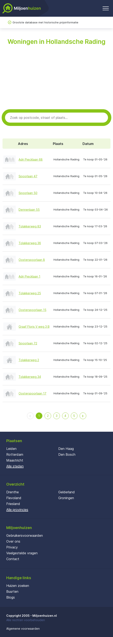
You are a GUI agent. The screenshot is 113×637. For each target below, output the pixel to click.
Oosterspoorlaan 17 (32, 393)
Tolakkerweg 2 (29, 360)
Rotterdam (14, 454)
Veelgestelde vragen (22, 553)
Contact (12, 559)
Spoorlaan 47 (28, 176)
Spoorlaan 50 (28, 193)
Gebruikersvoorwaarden (24, 535)
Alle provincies (17, 510)
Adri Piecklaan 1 (29, 276)
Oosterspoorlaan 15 (32, 310)
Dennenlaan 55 (29, 209)
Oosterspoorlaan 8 (32, 259)
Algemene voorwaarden (23, 628)
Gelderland (66, 492)
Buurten (12, 591)
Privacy (12, 547)
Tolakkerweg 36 (30, 243)
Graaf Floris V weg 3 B (34, 326)
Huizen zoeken (17, 586)
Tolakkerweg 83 (30, 226)
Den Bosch (66, 454)
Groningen (66, 498)
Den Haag (66, 449)
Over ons (13, 541)
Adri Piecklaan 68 (31, 159)
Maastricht (14, 460)
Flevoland (13, 498)
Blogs (10, 597)
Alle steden (15, 466)
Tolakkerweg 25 (30, 293)
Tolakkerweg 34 (30, 376)
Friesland (13, 504)
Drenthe (12, 492)
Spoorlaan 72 (28, 343)
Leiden (11, 449)
